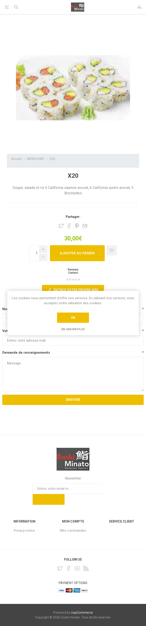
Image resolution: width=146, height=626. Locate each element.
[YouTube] (77, 568)
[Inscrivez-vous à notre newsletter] (68, 488)
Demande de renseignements (26, 352)
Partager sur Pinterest (77, 225)
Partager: (73, 217)
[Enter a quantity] (38, 253)
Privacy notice (24, 530)
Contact (73, 272)
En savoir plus (73, 329)
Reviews (73, 269)
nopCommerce (82, 612)
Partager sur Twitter (61, 225)
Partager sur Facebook (69, 225)
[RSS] (86, 568)
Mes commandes (73, 530)
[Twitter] (60, 568)
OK (73, 317)
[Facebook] (68, 568)
